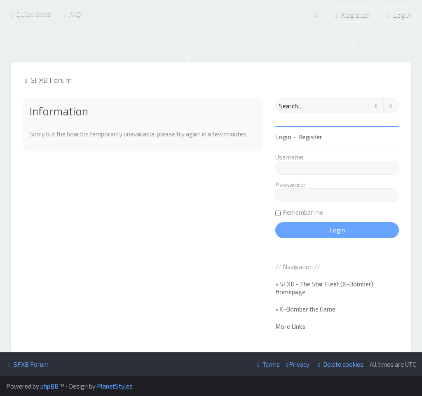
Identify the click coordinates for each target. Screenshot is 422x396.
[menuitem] (71, 13)
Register (310, 136)
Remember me (303, 212)
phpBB (49, 386)
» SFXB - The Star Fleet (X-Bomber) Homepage (324, 287)
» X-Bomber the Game (305, 308)
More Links (290, 326)
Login (283, 136)
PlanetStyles (115, 386)
